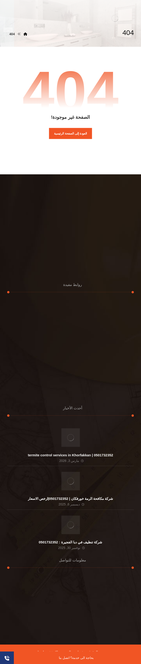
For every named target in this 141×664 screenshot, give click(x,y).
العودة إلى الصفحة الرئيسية (70, 133)
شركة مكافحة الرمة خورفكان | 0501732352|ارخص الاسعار (70, 499)
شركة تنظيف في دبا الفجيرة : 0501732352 (70, 542)
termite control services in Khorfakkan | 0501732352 (70, 455)
